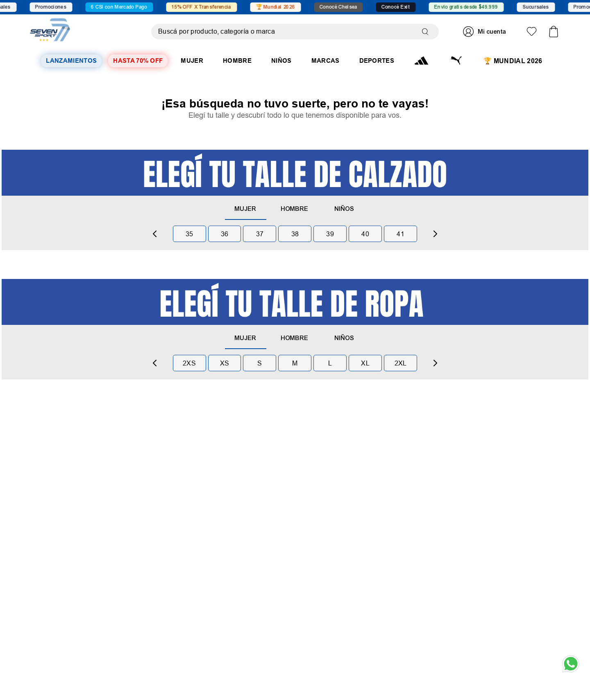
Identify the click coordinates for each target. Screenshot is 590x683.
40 (365, 234)
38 (295, 234)
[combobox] (295, 31)
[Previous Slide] (155, 234)
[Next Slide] (435, 234)
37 (260, 234)
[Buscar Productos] (427, 31)
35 (189, 234)
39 (330, 234)
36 (225, 234)
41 (400, 234)
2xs (189, 363)
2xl (401, 363)
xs (224, 363)
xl (365, 363)
